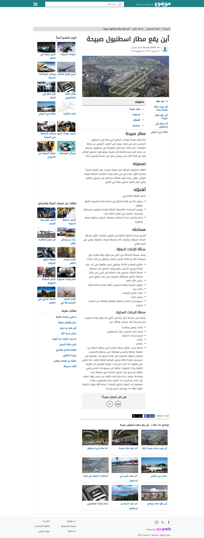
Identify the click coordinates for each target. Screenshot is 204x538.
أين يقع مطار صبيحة (161, 116)
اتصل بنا (46, 521)
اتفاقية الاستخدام (42, 526)
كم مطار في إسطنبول (162, 125)
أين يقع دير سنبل (68, 328)
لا (109, 404)
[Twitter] (162, 522)
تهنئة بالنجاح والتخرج (66, 350)
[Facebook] (168, 522)
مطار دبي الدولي (159, 132)
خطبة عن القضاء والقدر (65, 361)
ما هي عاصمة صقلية (66, 317)
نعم (118, 404)
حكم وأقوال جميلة (67, 323)
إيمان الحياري (136, 47)
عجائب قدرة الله (68, 334)
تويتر (140, 415)
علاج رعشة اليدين (68, 345)
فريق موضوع (44, 531)
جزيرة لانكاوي (69, 356)
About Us (72, 531)
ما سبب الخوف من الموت (64, 339)
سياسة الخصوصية (68, 526)
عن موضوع (71, 521)
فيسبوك (151, 415)
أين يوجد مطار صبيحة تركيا (161, 108)
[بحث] (120, 4)
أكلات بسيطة (69, 366)
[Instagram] (156, 522)
